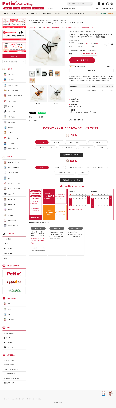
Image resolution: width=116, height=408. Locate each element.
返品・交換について (9, 374)
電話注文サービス (9, 383)
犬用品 (4, 13)
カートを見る (108, 8)
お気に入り (96, 8)
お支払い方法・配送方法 (11, 369)
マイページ (8, 8)
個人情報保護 (30, 399)
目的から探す (58, 13)
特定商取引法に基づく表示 (11, 378)
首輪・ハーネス (46, 27)
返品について (110, 66)
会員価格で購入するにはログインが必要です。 (82, 50)
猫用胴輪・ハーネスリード (59, 20)
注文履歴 (16, 8)
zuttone (111, 13)
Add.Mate (103, 13)
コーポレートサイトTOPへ (68, 8)
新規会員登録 (26, 8)
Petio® (96, 13)
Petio (31, 27)
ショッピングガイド (9, 360)
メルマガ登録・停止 (38, 8)
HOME (31, 20)
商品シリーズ (35, 13)
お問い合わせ (5, 399)
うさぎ (21, 13)
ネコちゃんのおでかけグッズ (73, 27)
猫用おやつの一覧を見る (71, 180)
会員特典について (53, 8)
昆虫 (27, 13)
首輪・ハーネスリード (45, 20)
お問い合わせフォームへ (35, 217)
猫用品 (13, 13)
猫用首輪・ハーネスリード (88, 27)
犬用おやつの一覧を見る (71, 155)
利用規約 (38, 399)
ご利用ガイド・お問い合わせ (74, 13)
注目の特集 (46, 13)
